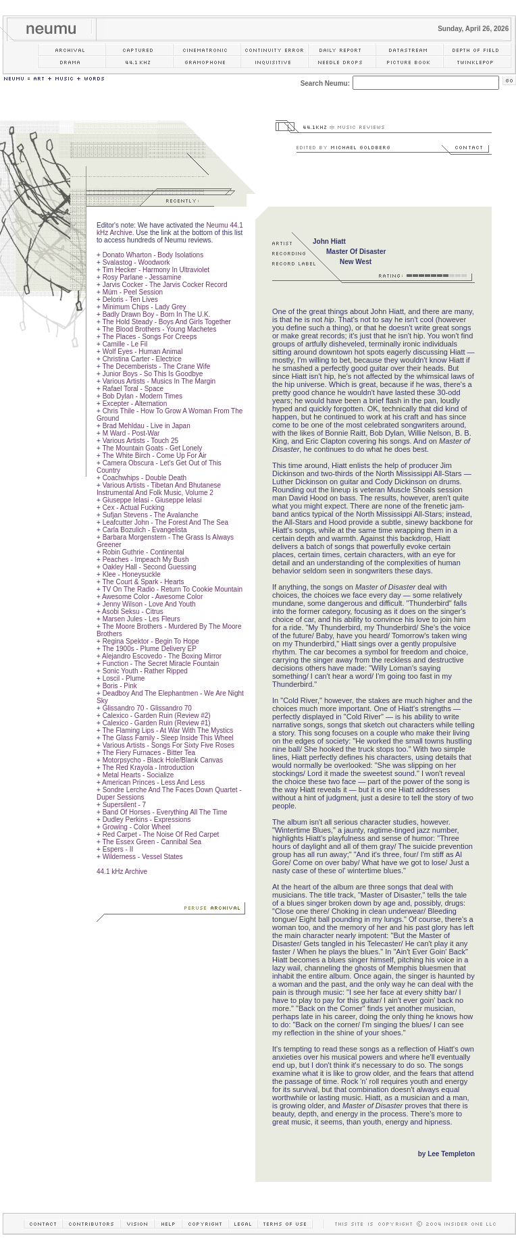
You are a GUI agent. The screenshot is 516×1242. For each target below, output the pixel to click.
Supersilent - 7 (124, 804)
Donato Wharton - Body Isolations (153, 255)
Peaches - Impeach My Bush (146, 559)
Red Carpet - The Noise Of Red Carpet (161, 834)
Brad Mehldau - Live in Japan (146, 426)
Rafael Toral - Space (133, 388)
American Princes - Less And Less (153, 782)
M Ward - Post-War (131, 433)
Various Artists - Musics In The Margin (159, 381)
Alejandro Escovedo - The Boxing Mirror (162, 656)
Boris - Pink (120, 686)
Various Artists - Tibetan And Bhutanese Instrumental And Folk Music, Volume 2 (159, 489)
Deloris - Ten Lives (130, 299)
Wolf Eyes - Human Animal (143, 351)
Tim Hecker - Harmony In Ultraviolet (155, 270)
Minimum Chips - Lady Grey (144, 307)
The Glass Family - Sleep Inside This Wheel (167, 738)
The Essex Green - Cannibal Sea (151, 842)
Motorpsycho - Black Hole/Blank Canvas (163, 760)
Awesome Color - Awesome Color (152, 596)
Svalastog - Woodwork (136, 262)
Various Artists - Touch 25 (140, 440)
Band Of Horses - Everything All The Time (165, 812)
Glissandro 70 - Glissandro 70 (147, 708)
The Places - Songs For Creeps (149, 336)
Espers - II (118, 849)
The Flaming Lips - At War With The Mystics (167, 730)
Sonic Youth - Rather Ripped (145, 671)
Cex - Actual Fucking (134, 507)
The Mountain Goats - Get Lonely (152, 448)
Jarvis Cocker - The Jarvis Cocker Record (165, 284)
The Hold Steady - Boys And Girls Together (166, 322)
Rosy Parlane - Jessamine (142, 277)
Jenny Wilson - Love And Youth (149, 604)
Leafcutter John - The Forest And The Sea (165, 522)
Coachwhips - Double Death (145, 478)
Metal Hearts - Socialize (138, 775)
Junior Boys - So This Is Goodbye (153, 374)
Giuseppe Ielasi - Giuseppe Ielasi (152, 500)
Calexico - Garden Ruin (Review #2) (157, 715)
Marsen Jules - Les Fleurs (141, 619)
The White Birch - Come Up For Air (154, 455)
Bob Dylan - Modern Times (142, 396)
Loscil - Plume (124, 678)
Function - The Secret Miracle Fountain (161, 663)
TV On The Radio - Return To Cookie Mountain (172, 589)
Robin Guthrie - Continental (143, 552)
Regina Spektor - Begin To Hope (151, 641)
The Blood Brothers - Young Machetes (159, 329)
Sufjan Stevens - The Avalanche (151, 515)
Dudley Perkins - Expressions (147, 819)
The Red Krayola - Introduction (148, 767)
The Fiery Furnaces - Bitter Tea (148, 752)
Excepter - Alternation (135, 403)
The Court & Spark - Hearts (143, 582)
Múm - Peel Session (133, 292)
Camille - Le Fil (125, 344)
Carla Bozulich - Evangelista (145, 530)
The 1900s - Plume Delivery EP (149, 648)
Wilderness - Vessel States (143, 856)
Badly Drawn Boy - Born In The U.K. (157, 314)
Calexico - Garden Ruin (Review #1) (157, 723)
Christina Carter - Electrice (142, 359)
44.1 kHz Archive (122, 871)
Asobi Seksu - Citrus (132, 611)
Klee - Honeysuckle (132, 574)
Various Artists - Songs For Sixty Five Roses (168, 745)
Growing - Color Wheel (137, 827)
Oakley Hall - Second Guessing (150, 567)
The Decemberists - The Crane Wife (156, 366)
